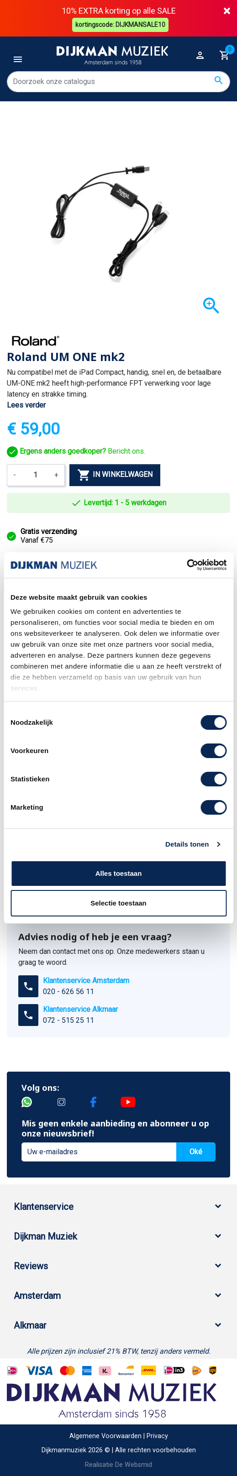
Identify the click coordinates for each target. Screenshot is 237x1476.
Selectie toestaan (118, 903)
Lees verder (26, 404)
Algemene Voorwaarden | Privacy (118, 1435)
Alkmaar (30, 1324)
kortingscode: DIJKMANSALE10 (121, 23)
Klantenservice (44, 1205)
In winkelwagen (115, 474)
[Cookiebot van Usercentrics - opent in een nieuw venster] (186, 565)
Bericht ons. (76, 450)
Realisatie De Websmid (118, 1464)
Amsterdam (37, 1294)
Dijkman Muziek (45, 1235)
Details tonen (187, 844)
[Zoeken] (118, 80)
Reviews (31, 1265)
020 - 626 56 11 (68, 990)
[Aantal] (35, 474)
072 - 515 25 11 (68, 1019)
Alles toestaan (118, 873)
